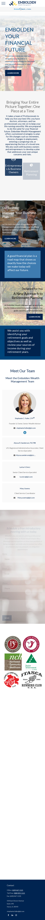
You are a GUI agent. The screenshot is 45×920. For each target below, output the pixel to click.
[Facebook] (8, 915)
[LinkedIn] (24, 432)
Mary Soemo (25, 488)
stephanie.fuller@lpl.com (26, 428)
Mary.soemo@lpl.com (26, 498)
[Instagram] (16, 915)
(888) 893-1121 (19, 893)
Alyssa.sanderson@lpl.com (26, 455)
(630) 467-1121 (17, 890)
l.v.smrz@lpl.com (26, 477)
